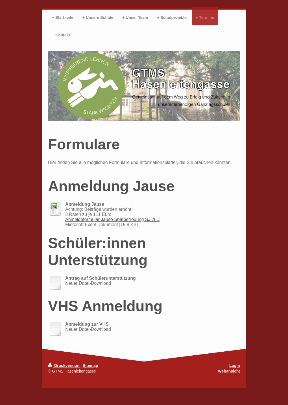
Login (234, 365)
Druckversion (64, 365)
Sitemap (90, 365)
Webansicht (229, 371)
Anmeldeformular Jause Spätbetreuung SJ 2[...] (112, 219)
